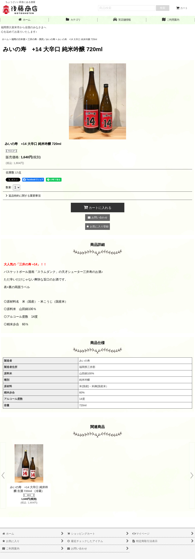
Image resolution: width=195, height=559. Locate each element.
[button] (122, 20)
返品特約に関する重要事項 (23, 195)
